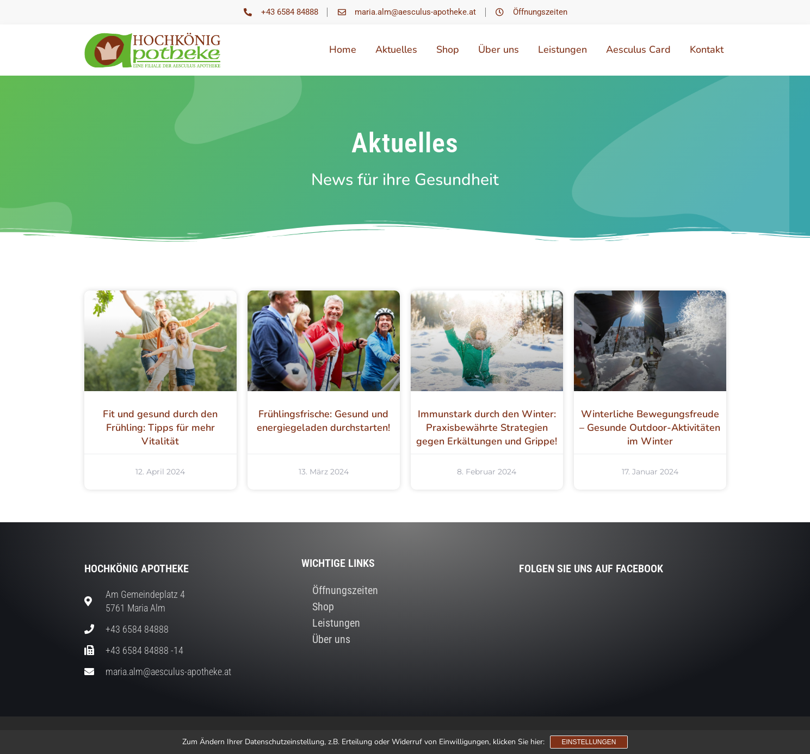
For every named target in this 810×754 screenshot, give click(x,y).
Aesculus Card (638, 49)
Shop (447, 49)
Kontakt (707, 49)
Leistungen (562, 49)
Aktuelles (396, 49)
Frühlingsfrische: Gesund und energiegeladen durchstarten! (323, 420)
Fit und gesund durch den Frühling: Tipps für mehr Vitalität (160, 427)
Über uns (498, 49)
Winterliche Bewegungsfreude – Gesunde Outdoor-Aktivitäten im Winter (649, 427)
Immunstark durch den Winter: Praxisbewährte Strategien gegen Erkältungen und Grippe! (486, 427)
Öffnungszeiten (345, 590)
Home (342, 49)
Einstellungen (588, 742)
